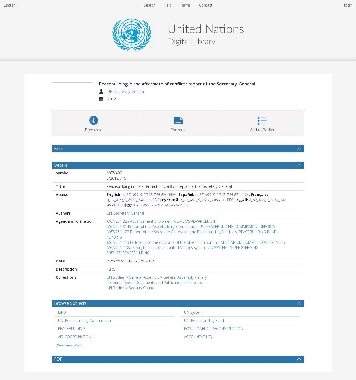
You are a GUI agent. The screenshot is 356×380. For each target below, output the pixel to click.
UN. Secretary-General (126, 91)
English (9, 5)
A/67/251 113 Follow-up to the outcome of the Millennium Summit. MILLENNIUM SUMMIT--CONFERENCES (196, 242)
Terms (185, 5)
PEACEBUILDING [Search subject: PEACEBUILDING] (71, 328)
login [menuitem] (348, 5)
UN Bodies (116, 277)
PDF (172, 194)
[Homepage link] (178, 33)
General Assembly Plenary (185, 277)
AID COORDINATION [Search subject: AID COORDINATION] (74, 336)
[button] (178, 122)
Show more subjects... (70, 345)
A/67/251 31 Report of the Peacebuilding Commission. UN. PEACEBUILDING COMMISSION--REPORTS (191, 226)
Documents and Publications (159, 282)
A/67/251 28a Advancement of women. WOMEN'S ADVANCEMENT (162, 221)
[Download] (94, 122)
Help (168, 5)
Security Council (142, 287)
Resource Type (119, 282)
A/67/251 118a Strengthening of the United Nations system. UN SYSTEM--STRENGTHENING (183, 247)
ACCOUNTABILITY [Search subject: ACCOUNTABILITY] (198, 336)
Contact (205, 5)
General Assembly (144, 277)
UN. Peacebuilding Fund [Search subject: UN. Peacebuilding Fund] (204, 320)
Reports (195, 282)
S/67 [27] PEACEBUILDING (128, 252)
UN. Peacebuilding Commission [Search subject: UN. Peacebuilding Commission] (84, 320)
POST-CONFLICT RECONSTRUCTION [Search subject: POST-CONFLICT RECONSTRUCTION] (213, 328)
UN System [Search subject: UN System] (193, 312)
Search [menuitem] (149, 5)
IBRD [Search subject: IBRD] (62, 312)
